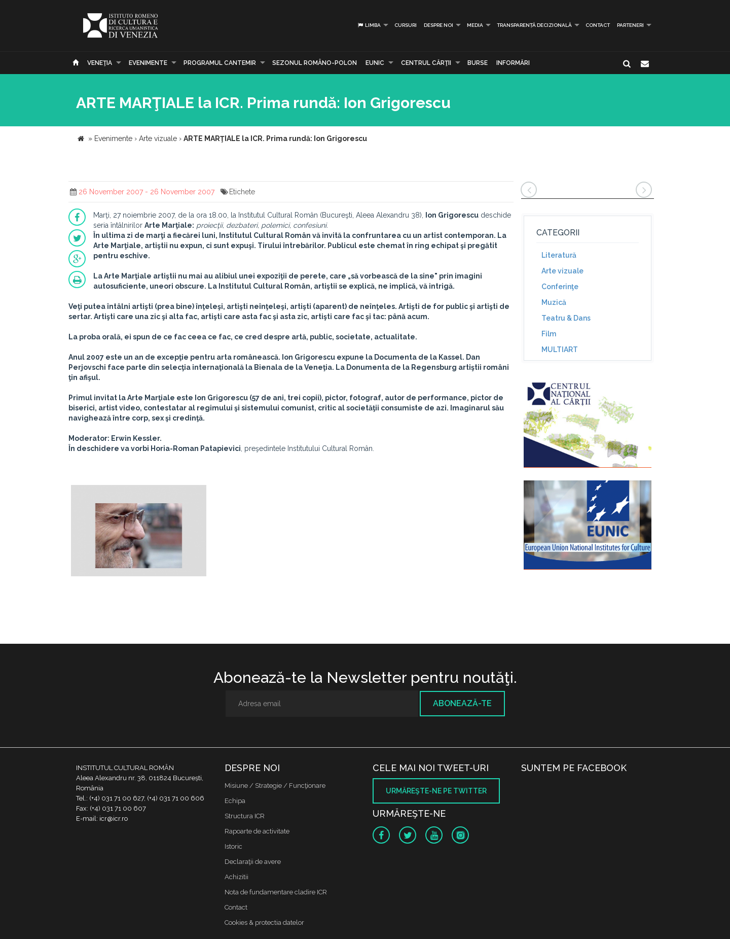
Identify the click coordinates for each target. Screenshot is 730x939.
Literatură (558, 255)
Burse (477, 62)
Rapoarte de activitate (257, 831)
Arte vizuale (562, 271)
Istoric (233, 846)
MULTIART (559, 349)
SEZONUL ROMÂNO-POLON (314, 62)
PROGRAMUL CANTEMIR (220, 62)
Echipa (235, 801)
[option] (138, 532)
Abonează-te (462, 703)
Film (548, 334)
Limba (369, 25)
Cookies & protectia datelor (264, 922)
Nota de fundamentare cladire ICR (276, 892)
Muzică (553, 302)
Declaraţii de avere (253, 861)
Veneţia (99, 62)
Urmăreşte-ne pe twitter (436, 791)
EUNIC (375, 62)
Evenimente (148, 62)
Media (475, 25)
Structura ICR (245, 816)
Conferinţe (559, 287)
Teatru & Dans (566, 318)
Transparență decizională (534, 25)
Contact (598, 25)
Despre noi (438, 25)
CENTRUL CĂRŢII (426, 62)
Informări (513, 62)
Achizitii (236, 877)
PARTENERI (630, 25)
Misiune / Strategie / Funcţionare (275, 785)
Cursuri (405, 25)
